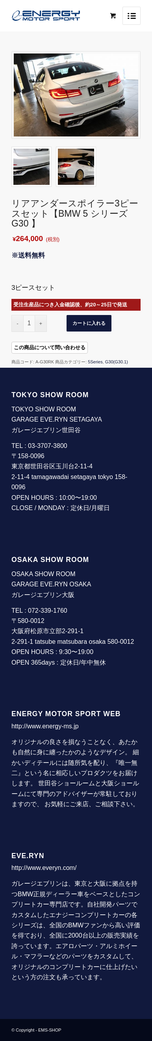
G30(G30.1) (116, 361)
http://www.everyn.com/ (43, 867)
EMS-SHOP (49, 1030)
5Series (95, 361)
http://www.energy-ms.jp (45, 726)
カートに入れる (89, 323)
